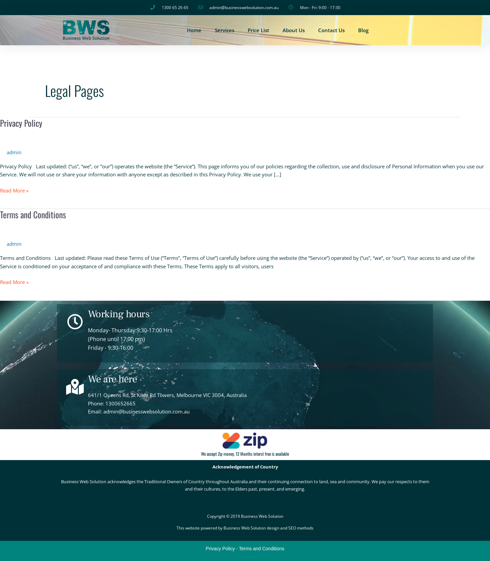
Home (194, 30)
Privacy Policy (21, 122)
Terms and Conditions (33, 214)
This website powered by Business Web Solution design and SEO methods (245, 528)
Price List (258, 30)
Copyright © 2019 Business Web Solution (245, 516)
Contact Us (331, 30)
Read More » (14, 190)
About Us (294, 30)
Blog (363, 30)
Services (224, 30)
